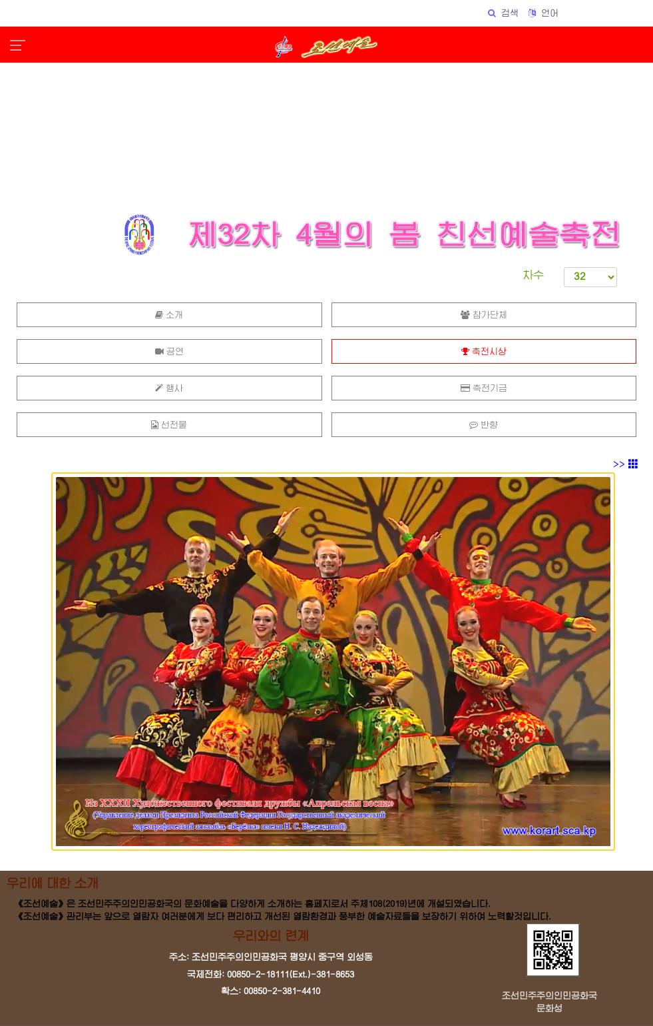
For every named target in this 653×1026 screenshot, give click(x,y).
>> (625, 464)
